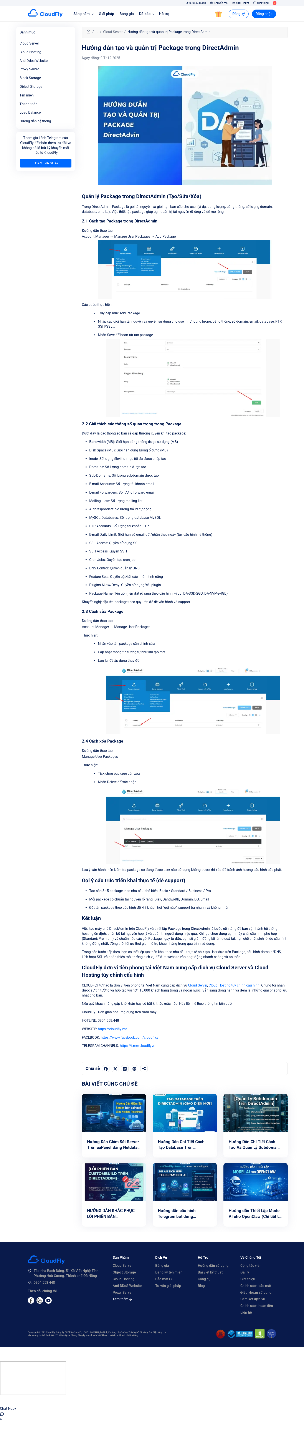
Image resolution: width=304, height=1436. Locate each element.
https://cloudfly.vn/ (112, 1029)
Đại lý (244, 1272)
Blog (201, 1286)
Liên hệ (246, 1312)
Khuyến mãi (219, 3)
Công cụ (204, 1279)
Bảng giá (126, 14)
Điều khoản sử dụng (255, 1292)
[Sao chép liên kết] (144, 1068)
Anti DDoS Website (127, 1286)
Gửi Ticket (241, 3)
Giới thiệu (261, 3)
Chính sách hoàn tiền (256, 1306)
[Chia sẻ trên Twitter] (115, 1068)
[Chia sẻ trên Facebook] (105, 1068)
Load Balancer (31, 112)
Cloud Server (112, 32)
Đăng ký (238, 14)
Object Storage (124, 1272)
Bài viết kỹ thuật (210, 1272)
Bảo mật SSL (165, 1279)
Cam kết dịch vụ (252, 1299)
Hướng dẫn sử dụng (213, 1266)
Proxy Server (29, 69)
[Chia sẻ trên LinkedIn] (125, 1068)
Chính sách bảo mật (255, 1286)
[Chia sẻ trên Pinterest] (134, 1068)
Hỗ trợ (164, 14)
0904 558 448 (196, 3)
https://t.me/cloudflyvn (137, 1046)
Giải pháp (106, 14)
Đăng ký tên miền (168, 1272)
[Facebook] (31, 1302)
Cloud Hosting (219, 985)
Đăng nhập (264, 14)
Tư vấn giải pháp (168, 1286)
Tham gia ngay (46, 163)
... (97, 32)
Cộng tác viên (250, 1266)
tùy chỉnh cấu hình (245, 985)
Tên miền (27, 95)
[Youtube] (39, 1302)
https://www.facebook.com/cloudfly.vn (130, 1037)
